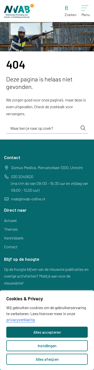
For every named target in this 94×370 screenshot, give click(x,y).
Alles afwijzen (47, 359)
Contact (11, 246)
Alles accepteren (47, 332)
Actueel (10, 220)
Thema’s (11, 229)
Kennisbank (14, 237)
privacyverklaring (20, 319)
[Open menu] (85, 11)
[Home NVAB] (19, 11)
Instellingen (47, 345)
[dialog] (47, 330)
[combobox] (47, 128)
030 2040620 (22, 176)
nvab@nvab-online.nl (28, 198)
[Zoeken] (70, 11)
